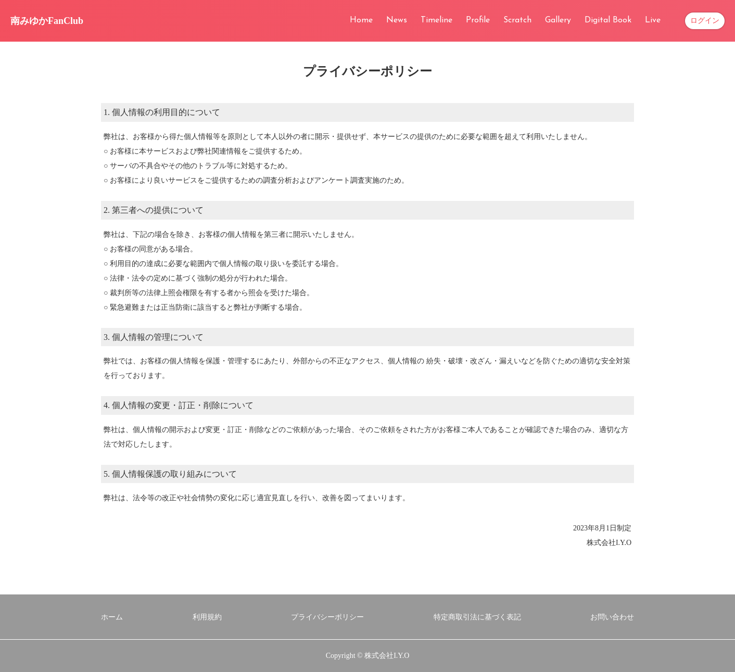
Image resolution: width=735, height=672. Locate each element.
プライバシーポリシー (327, 617)
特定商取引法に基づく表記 (477, 617)
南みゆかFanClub (46, 21)
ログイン (704, 20)
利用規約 (207, 617)
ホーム (112, 617)
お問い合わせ (612, 617)
